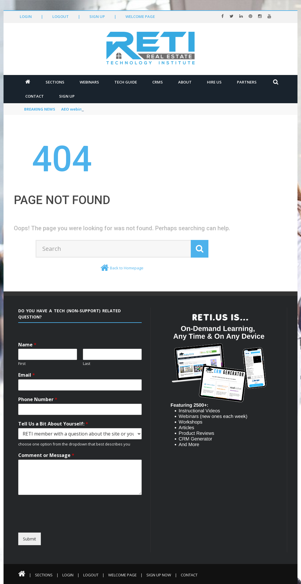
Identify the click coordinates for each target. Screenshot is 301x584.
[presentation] (72, 527)
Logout (60, 16)
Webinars (89, 82)
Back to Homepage (126, 268)
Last (86, 363)
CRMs (157, 82)
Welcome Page (140, 16)
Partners (247, 82)
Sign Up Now (158, 575)
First (22, 363)
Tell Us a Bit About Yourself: (53, 424)
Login (26, 16)
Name (27, 345)
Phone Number (37, 399)
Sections (55, 82)
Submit (29, 539)
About (185, 82)
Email (26, 375)
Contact (34, 96)
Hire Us (214, 82)
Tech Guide (125, 82)
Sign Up (97, 16)
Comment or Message (46, 455)
